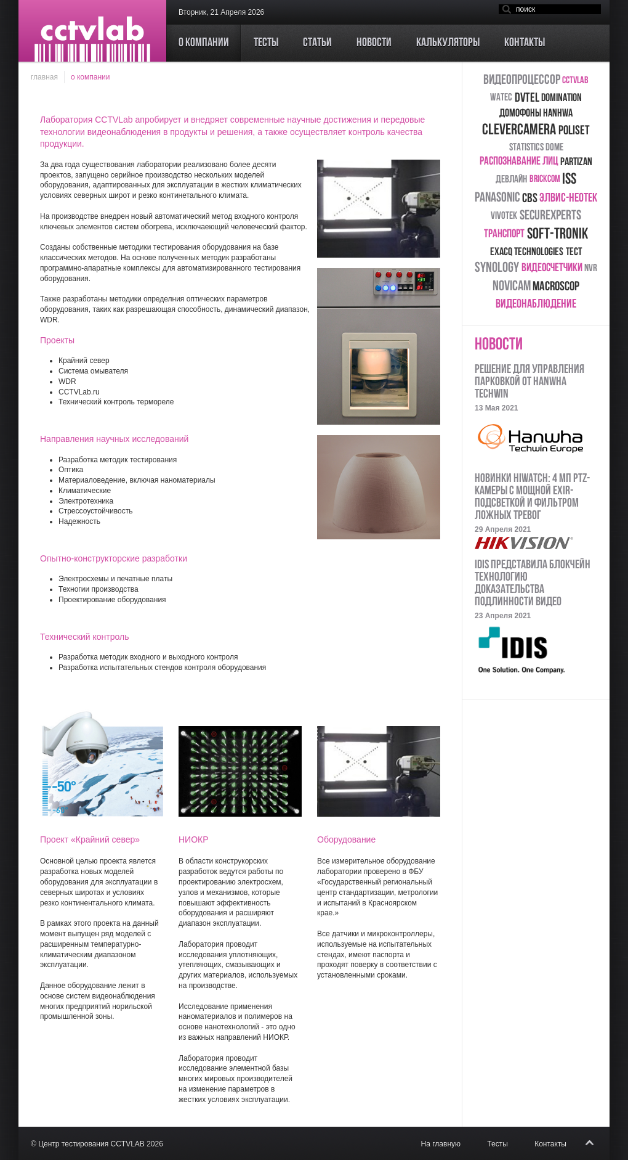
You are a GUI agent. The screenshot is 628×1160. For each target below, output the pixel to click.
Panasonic (497, 198)
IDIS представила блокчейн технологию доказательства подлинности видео (532, 583)
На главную (441, 1144)
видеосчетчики (551, 268)
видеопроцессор (521, 80)
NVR (590, 268)
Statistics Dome (536, 147)
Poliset (574, 131)
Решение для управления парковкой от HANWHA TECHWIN (529, 382)
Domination (561, 98)
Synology (497, 268)
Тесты (497, 1144)
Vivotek (504, 216)
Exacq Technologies (526, 252)
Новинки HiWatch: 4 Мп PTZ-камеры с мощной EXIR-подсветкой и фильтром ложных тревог (532, 497)
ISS (569, 179)
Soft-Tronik (557, 234)
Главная (44, 77)
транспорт (504, 234)
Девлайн (511, 179)
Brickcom (544, 179)
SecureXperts (550, 216)
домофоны (520, 114)
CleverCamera (519, 130)
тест (574, 252)
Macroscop (556, 286)
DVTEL (527, 98)
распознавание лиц (519, 162)
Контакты (550, 1144)
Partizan (576, 162)
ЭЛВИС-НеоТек (568, 198)
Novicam (512, 287)
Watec (501, 97)
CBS (529, 198)
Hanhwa (558, 114)
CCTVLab (575, 81)
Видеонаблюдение (536, 304)
